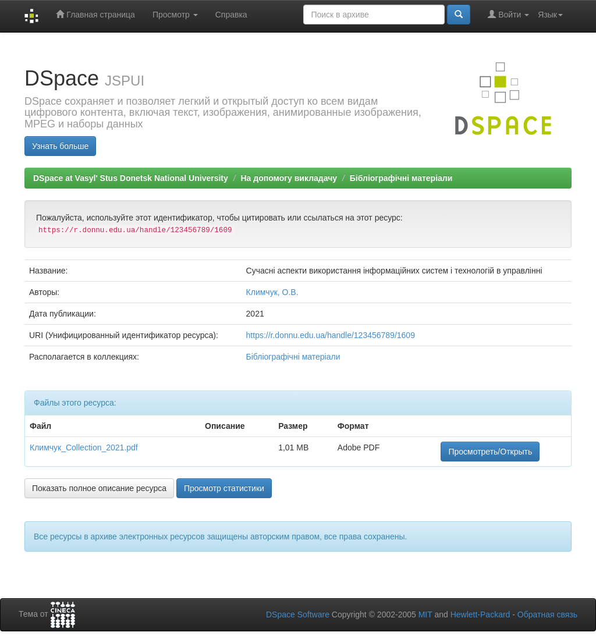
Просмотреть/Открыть (490, 451)
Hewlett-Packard (480, 614)
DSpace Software (297, 614)
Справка (231, 14)
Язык (550, 14)
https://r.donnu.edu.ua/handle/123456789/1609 (330, 335)
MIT (425, 614)
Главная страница (95, 14)
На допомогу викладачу (288, 178)
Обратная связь (547, 614)
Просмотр (175, 14)
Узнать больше (60, 146)
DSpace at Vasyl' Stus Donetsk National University (130, 178)
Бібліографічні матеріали (401, 178)
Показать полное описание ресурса (99, 488)
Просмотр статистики (224, 488)
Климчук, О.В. (272, 292)
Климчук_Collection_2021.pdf (84, 447)
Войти (508, 14)
